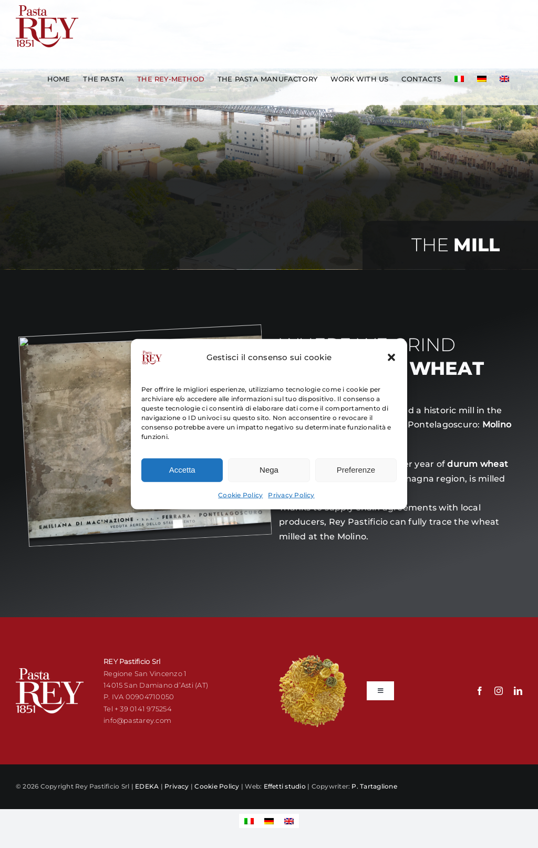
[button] (391, 365)
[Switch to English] (289, 821)
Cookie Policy (240, 502)
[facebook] (479, 691)
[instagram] (498, 691)
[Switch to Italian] (459, 79)
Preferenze (356, 477)
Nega (269, 477)
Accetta (182, 477)
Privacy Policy (291, 502)
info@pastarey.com (137, 720)
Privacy (176, 786)
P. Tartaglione (374, 786)
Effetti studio (285, 786)
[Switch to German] (482, 79)
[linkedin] (518, 691)
